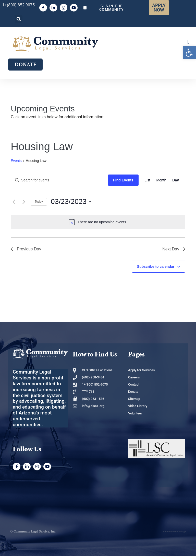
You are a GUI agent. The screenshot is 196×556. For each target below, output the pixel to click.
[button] (18, 19)
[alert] (98, 222)
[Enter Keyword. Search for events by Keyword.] (59, 180)
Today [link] (39, 201)
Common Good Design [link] (174, 531)
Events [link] (16, 161)
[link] (189, 52)
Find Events (123, 180)
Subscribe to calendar (155, 266)
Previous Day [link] (26, 249)
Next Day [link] (173, 249)
